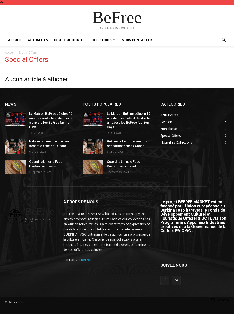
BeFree (86, 259)
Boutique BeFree (68, 40)
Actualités (38, 40)
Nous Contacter (137, 40)
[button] (223, 40)
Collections (102, 40)
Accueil (14, 40)
